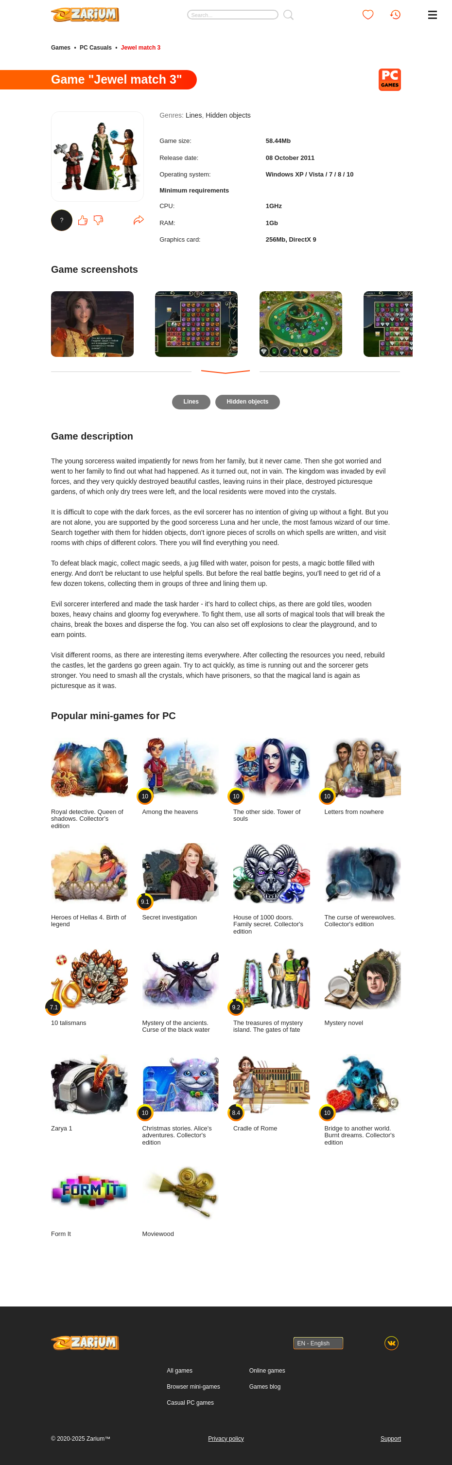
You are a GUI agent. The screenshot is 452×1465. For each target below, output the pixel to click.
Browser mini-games (193, 1383)
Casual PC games (190, 1399)
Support (391, 1435)
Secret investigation (180, 879)
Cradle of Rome (271, 1090)
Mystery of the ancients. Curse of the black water (180, 987)
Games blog (265, 1383)
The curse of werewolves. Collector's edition (363, 882)
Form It (89, 1195)
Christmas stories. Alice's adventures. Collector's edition (180, 1097)
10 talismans (89, 984)
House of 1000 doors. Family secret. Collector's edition (271, 886)
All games (179, 1367)
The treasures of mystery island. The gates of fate (271, 987)
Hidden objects (228, 116)
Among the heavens (180, 773)
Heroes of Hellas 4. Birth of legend (89, 882)
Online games (267, 1367)
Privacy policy (225, 1435)
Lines (194, 116)
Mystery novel (363, 984)
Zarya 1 (89, 1090)
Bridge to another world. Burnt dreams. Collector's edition (363, 1097)
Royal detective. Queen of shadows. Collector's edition (89, 780)
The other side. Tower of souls (271, 776)
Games (60, 47)
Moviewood (180, 1195)
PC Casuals (96, 47)
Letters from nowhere (363, 773)
